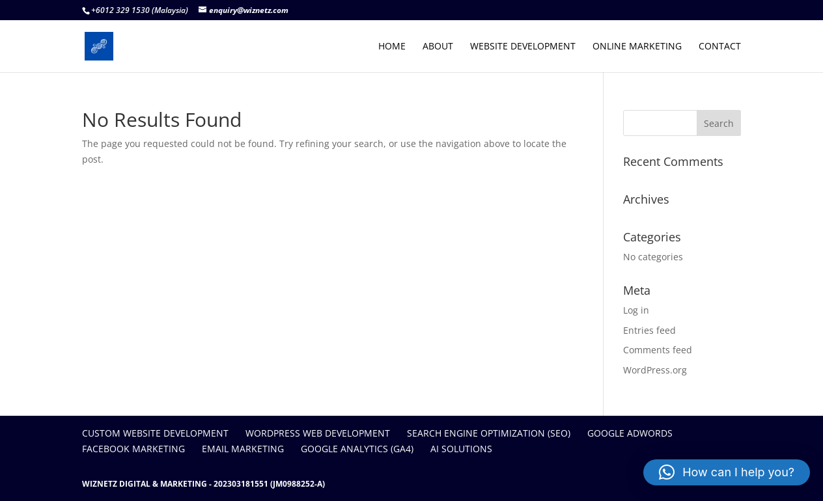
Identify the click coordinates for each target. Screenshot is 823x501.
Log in (636, 310)
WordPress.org (655, 370)
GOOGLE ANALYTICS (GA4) (357, 448)
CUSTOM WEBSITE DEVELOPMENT (155, 433)
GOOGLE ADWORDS (630, 433)
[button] (726, 472)
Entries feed (649, 330)
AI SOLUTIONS (461, 448)
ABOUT (438, 47)
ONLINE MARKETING (637, 47)
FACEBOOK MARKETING (133, 448)
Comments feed (657, 350)
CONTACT (720, 47)
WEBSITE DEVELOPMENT (523, 47)
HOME (392, 47)
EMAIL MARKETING (243, 448)
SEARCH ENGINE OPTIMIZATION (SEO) (488, 433)
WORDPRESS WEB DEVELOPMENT (317, 433)
